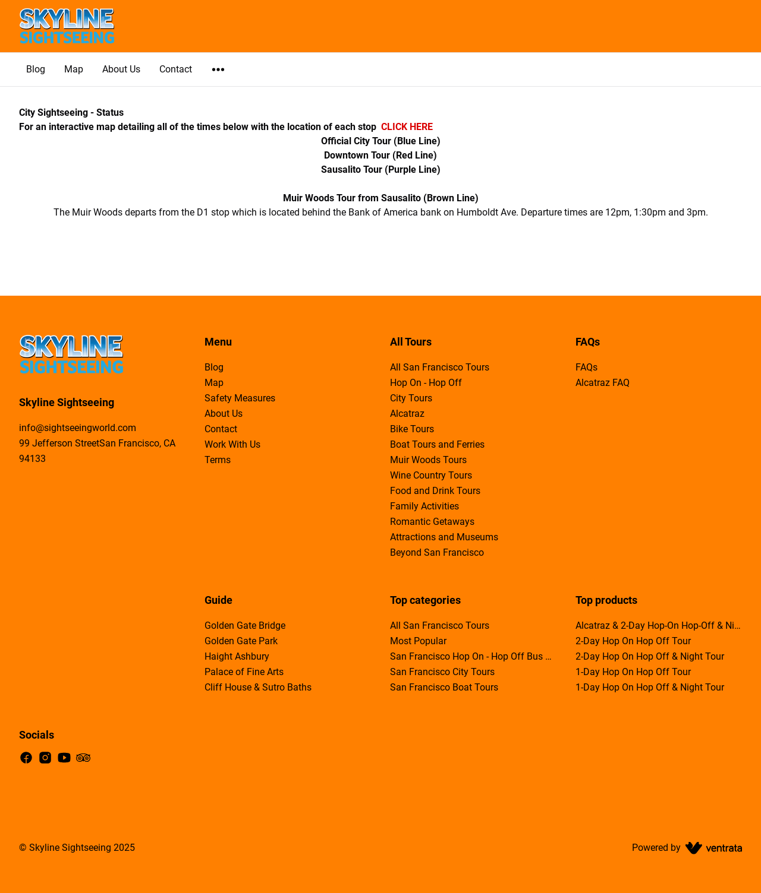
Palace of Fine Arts (244, 671)
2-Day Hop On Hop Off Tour (633, 641)
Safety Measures (240, 398)
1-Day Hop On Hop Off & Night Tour (650, 687)
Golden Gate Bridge (245, 625)
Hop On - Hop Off (426, 382)
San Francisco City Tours (442, 671)
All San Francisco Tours (439, 367)
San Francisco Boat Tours (444, 687)
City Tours (411, 398)
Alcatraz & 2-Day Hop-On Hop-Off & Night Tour (659, 625)
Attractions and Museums (444, 537)
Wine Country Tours (431, 475)
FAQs (587, 367)
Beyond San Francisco (437, 552)
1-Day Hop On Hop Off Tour (633, 671)
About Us (121, 69)
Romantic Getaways (432, 521)
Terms (218, 460)
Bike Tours (412, 429)
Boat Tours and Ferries (437, 444)
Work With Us (232, 444)
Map (73, 69)
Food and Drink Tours (435, 490)
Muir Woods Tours (428, 460)
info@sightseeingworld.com (77, 427)
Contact (175, 69)
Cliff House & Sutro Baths (258, 687)
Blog (35, 69)
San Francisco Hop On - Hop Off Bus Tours (473, 656)
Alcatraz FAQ (603, 382)
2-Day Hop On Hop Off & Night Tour (650, 656)
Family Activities (424, 506)
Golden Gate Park (241, 641)
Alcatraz (407, 413)
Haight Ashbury (237, 656)
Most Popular (418, 641)
